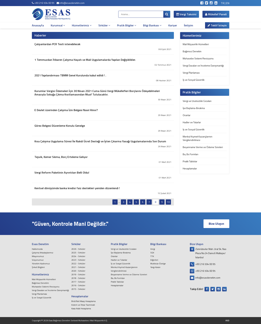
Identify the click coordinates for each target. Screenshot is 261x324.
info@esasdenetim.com (71, 3)
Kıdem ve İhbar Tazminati (83, 304)
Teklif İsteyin (217, 25)
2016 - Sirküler (78, 285)
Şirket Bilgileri (38, 267)
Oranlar (187, 115)
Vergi (152, 249)
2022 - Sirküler (78, 263)
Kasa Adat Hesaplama (81, 308)
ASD (227, 320)
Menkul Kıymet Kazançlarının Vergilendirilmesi (197, 138)
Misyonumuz (38, 256)
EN (227, 3)
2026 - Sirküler (78, 249)
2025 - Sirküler (78, 252)
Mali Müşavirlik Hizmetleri (196, 44)
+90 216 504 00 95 (43, 3)
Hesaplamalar (190, 168)
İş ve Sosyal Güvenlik (194, 80)
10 (168, 202)
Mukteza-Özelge (158, 263)
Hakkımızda (37, 249)
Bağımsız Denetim (192, 51)
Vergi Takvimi (186, 14)
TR (222, 3)
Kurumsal (58, 25)
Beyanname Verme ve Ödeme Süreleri (203, 147)
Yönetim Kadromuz (41, 263)
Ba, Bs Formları (190, 154)
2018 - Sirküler (78, 278)
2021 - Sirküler (78, 267)
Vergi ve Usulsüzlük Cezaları (197, 101)
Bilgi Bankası (152, 25)
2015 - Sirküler (78, 289)
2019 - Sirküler (78, 274)
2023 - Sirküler (78, 260)
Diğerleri (154, 260)
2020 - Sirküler (78, 270)
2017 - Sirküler (78, 281)
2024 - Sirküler (78, 256)
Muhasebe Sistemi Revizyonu (198, 58)
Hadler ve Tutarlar (192, 122)
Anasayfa (38, 25)
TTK (152, 256)
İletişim (188, 25)
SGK (152, 252)
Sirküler (104, 25)
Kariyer (172, 25)
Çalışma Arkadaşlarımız (42, 252)
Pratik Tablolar (190, 161)
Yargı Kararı (155, 267)
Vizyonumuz (37, 260)
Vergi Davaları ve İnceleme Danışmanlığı (203, 65)
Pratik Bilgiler (126, 25)
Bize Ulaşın (216, 223)
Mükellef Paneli (216, 14)
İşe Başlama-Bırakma (194, 108)
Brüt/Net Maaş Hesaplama (83, 301)
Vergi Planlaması (191, 72)
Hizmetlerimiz (81, 25)
